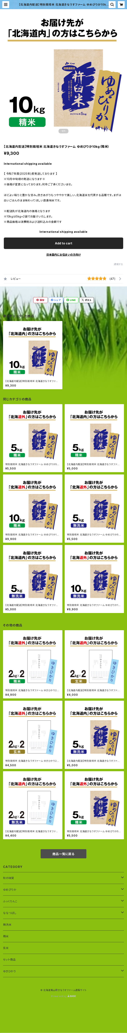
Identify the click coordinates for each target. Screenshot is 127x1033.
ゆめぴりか (10, 889)
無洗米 (7, 924)
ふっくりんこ (10, 901)
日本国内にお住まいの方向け (63, 254)
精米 (6, 936)
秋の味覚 (8, 878)
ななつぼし (10, 913)
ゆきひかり (9, 971)
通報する (118, 264)
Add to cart (63, 243)
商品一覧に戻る (63, 854)
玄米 (6, 947)
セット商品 (9, 959)
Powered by (63, 996)
